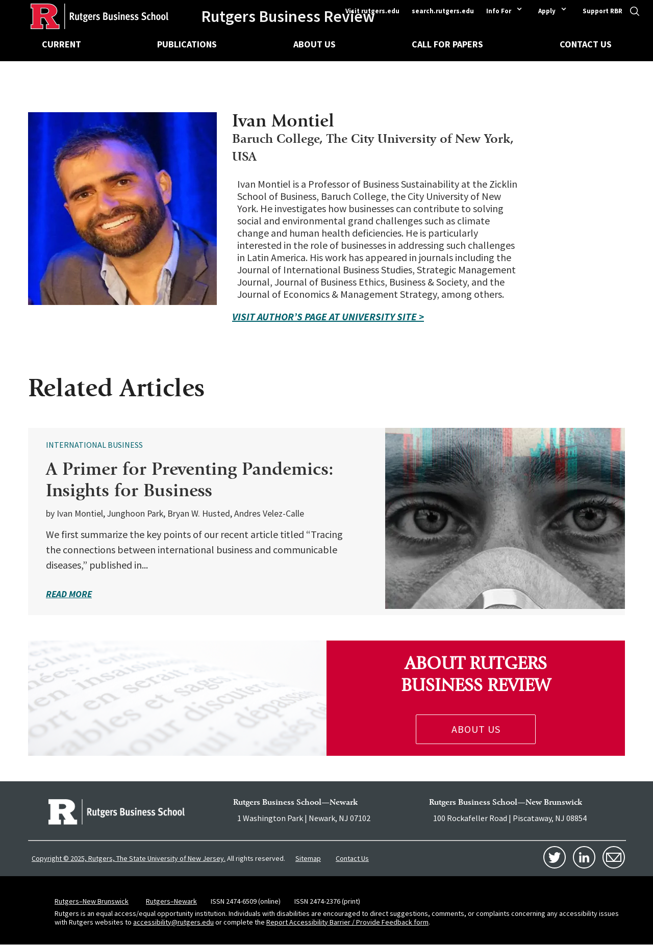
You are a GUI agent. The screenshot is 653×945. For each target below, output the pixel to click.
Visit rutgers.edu (372, 11)
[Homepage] (84, 16)
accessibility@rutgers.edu (173, 922)
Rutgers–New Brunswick (92, 901)
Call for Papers (447, 44)
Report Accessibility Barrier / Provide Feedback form (347, 922)
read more (69, 594)
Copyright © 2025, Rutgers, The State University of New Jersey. (128, 858)
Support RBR (602, 11)
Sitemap (308, 858)
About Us (314, 44)
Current (61, 44)
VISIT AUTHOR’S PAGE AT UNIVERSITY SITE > (328, 317)
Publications (187, 44)
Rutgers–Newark (171, 901)
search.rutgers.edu (443, 11)
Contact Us (586, 44)
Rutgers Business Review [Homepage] (288, 16)
